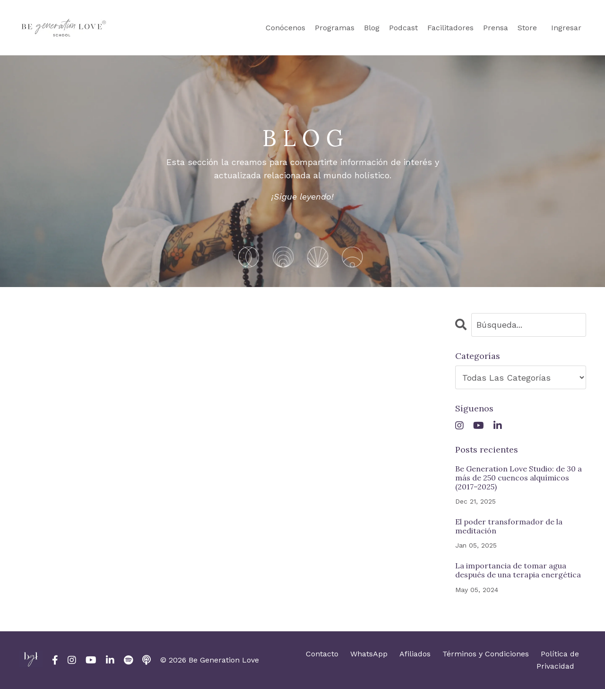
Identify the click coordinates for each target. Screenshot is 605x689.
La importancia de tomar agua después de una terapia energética (518, 570)
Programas (334, 27)
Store (527, 27)
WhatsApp (369, 653)
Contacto (322, 653)
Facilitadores (450, 27)
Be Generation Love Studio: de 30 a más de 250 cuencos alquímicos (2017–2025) (518, 477)
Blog (372, 27)
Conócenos (285, 27)
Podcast (403, 27)
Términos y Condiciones (485, 653)
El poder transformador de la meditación (508, 526)
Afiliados (415, 653)
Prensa (495, 27)
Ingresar (566, 27)
